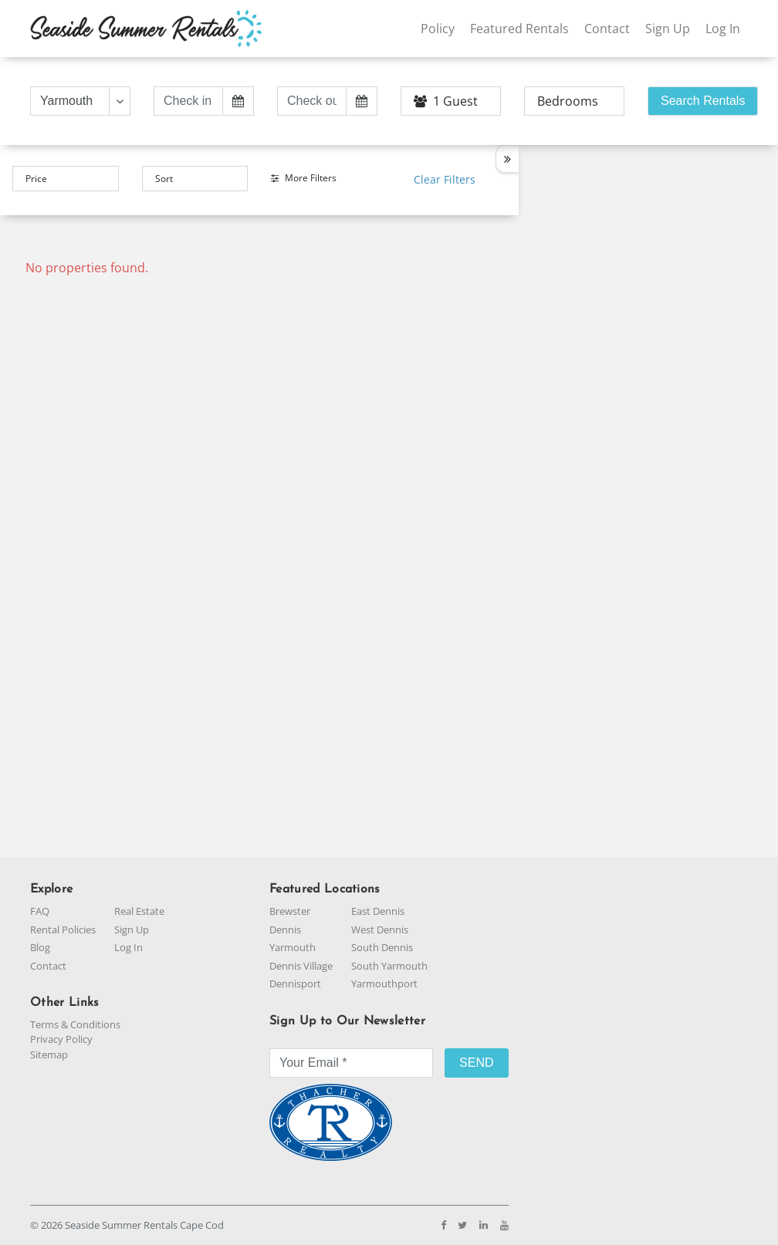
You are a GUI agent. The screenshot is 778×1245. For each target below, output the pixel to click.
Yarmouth (292, 947)
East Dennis (377, 911)
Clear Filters (444, 179)
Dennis (285, 929)
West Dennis (379, 929)
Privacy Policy (61, 1039)
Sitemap (49, 1054)
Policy (438, 28)
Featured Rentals (519, 28)
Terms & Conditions (75, 1024)
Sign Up (667, 28)
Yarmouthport (384, 983)
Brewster (289, 911)
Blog (40, 947)
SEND (476, 1062)
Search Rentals (703, 100)
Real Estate (139, 911)
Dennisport (295, 983)
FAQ (39, 911)
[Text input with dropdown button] (70, 101)
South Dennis (382, 947)
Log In (722, 28)
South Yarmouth (389, 966)
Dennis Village (301, 966)
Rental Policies (63, 929)
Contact (607, 28)
